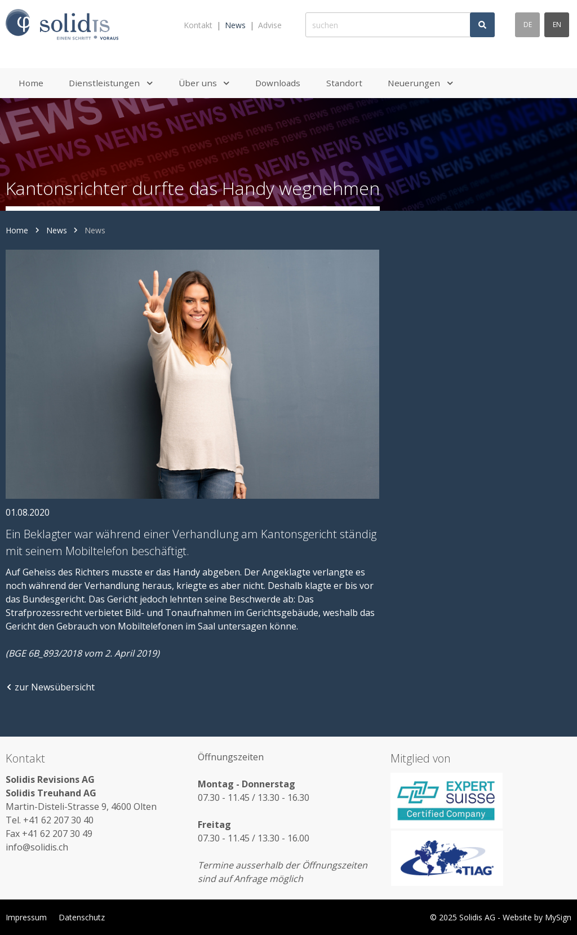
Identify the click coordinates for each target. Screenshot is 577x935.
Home (17, 230)
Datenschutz (82, 917)
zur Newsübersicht (50, 687)
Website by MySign (537, 917)
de (527, 24)
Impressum (26, 917)
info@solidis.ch (37, 847)
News (235, 25)
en (557, 24)
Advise (270, 25)
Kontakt (198, 25)
